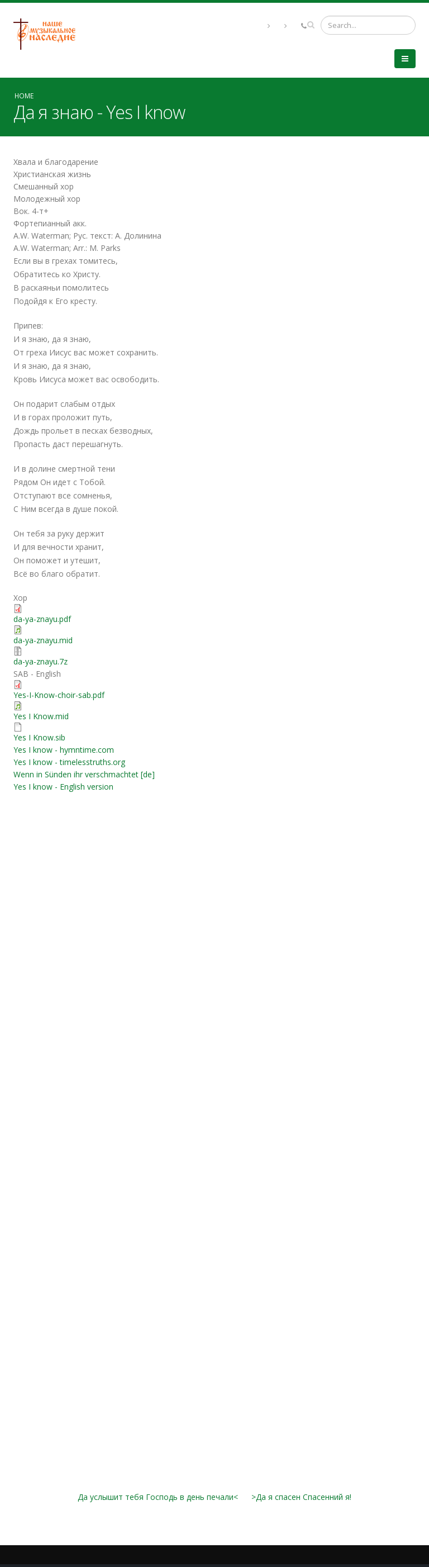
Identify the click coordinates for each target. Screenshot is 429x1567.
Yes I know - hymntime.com (63, 749)
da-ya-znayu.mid (43, 640)
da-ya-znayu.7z (40, 661)
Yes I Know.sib (39, 737)
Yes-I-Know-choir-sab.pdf (58, 695)
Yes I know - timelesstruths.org (69, 762)
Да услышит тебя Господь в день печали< (158, 1497)
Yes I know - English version (63, 786)
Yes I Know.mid (41, 716)
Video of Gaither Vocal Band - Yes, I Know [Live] (214, 1356)
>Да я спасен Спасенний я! (301, 1497)
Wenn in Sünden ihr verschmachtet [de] (84, 774)
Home (24, 95)
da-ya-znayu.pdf (42, 619)
